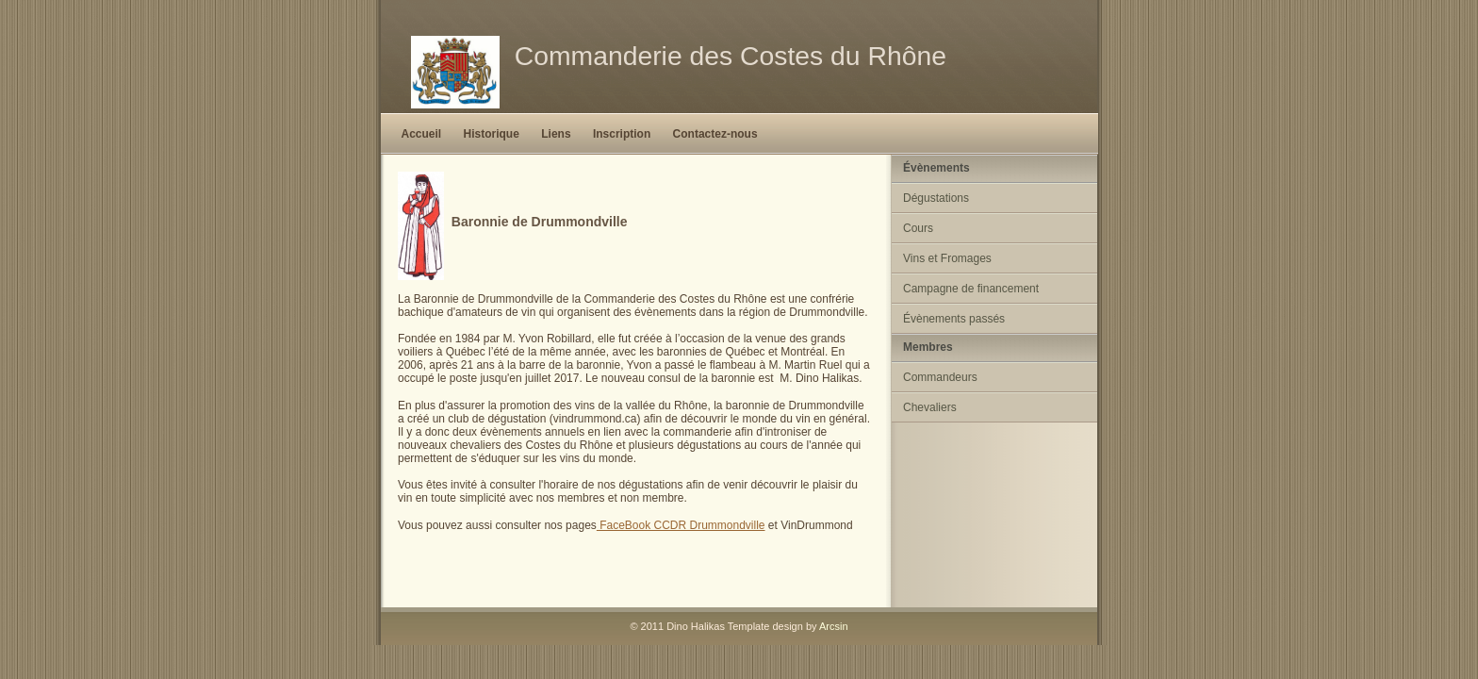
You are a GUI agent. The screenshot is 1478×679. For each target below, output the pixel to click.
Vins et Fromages (947, 258)
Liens (555, 134)
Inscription (621, 134)
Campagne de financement (971, 288)
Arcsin (833, 626)
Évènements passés (954, 318)
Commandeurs (940, 377)
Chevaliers (930, 407)
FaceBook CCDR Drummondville (681, 525)
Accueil (422, 134)
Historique (491, 134)
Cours (918, 228)
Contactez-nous (715, 134)
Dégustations (936, 198)
